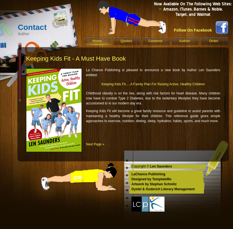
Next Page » (95, 144)
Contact (43, 29)
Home (97, 41)
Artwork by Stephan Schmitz (154, 184)
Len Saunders (161, 166)
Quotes (126, 41)
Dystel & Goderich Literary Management (163, 189)
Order (213, 41)
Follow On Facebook (193, 30)
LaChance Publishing (148, 174)
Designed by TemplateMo (151, 179)
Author (184, 41)
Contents (155, 41)
